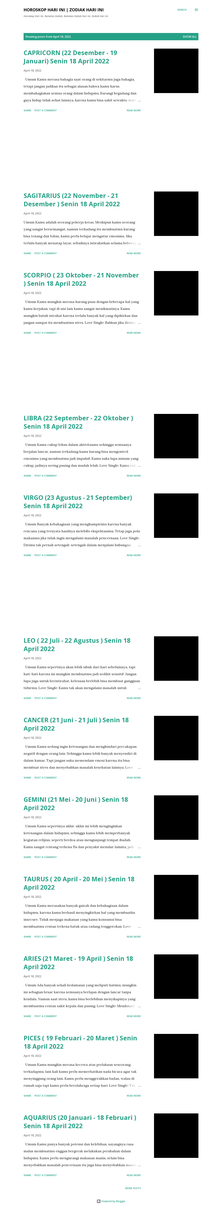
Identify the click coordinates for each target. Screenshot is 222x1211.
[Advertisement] (82, 152)
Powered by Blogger (111, 1201)
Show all (190, 37)
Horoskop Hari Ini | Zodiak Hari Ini (64, 10)
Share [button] (27, 110)
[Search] (182, 10)
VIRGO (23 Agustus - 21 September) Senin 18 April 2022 (78, 501)
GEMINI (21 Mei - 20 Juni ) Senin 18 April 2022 (76, 803)
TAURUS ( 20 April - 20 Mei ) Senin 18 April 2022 (79, 883)
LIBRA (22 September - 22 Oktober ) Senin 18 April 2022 (78, 422)
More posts (133, 1188)
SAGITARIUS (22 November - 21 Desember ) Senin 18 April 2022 (72, 199)
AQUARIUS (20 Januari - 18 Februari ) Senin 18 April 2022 (80, 1121)
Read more (134, 110)
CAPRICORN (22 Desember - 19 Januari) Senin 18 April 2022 (70, 56)
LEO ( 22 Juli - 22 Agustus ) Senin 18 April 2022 (77, 644)
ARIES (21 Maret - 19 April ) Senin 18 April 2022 (78, 962)
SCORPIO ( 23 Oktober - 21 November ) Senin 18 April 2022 (81, 279)
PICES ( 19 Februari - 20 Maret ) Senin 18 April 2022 (80, 1042)
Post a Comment (46, 110)
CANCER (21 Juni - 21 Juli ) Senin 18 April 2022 (76, 724)
